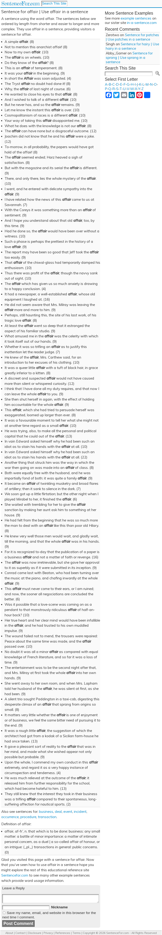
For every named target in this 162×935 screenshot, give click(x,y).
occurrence (10, 817)
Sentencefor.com (14, 875)
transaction (47, 817)
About (9, 933)
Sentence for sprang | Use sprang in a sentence (129, 57)
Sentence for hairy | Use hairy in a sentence (132, 46)
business (46, 811)
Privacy (48, 933)
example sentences (136, 18)
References (62, 933)
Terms (76, 933)
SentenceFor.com (20, 3)
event (67, 811)
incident (80, 811)
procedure (28, 817)
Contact (20, 933)
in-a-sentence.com (142, 22)
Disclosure (34, 933)
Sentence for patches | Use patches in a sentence (132, 37)
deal (58, 811)
